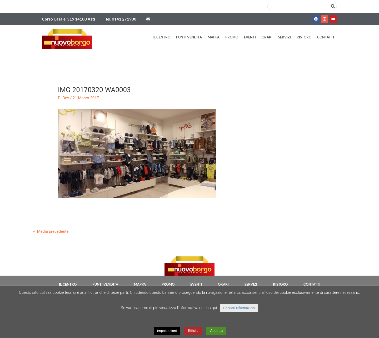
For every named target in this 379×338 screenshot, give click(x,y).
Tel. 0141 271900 (120, 19)
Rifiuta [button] (193, 331)
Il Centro (161, 37)
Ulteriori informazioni (239, 308)
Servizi (284, 37)
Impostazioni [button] (167, 331)
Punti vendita (189, 37)
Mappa (214, 37)
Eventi (250, 37)
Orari (267, 37)
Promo (231, 37)
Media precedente (50, 231)
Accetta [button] (216, 331)
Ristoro (304, 37)
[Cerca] (333, 6)
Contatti (325, 37)
